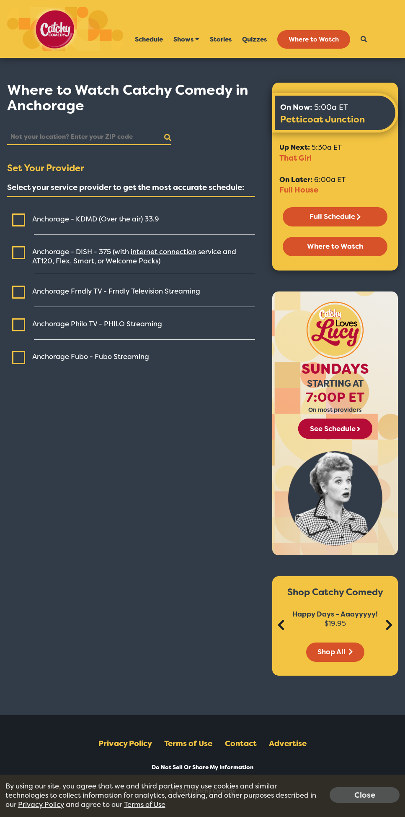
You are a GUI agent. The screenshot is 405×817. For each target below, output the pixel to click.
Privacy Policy (125, 744)
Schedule (149, 39)
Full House (298, 190)
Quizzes (254, 39)
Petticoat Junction (322, 119)
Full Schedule (335, 216)
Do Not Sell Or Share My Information (202, 767)
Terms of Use (188, 744)
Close (364, 795)
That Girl (295, 158)
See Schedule (335, 428)
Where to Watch (314, 39)
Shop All (335, 651)
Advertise (288, 744)
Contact (241, 744)
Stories (221, 39)
